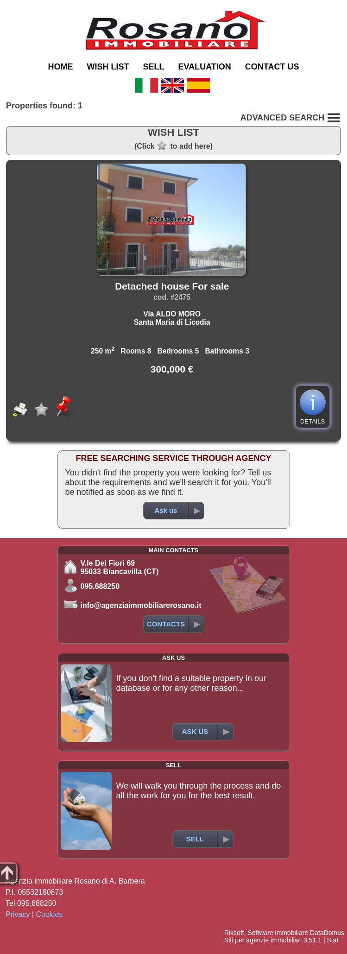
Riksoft (234, 932)
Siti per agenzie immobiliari (263, 940)
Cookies (49, 914)
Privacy (18, 914)
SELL (153, 66)
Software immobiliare (277, 932)
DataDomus (327, 932)
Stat (332, 940)
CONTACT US (272, 66)
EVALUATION (204, 66)
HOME (60, 66)
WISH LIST (108, 66)
